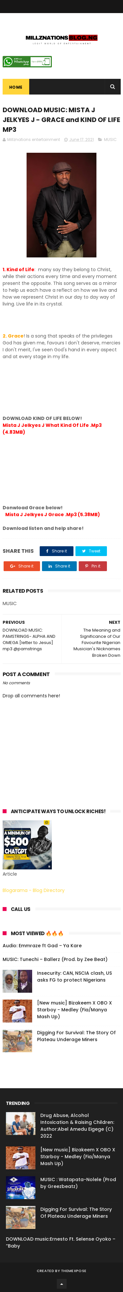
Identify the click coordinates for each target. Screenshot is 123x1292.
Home (16, 87)
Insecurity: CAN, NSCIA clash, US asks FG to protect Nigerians (74, 976)
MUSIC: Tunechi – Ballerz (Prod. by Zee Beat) (55, 959)
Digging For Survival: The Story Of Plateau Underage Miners (76, 1036)
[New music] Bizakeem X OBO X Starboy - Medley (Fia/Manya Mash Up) (74, 1010)
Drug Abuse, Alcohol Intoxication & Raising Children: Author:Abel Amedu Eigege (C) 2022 (77, 1125)
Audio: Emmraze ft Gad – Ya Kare (42, 945)
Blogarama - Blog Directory (34, 890)
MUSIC (110, 139)
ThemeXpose (73, 1270)
